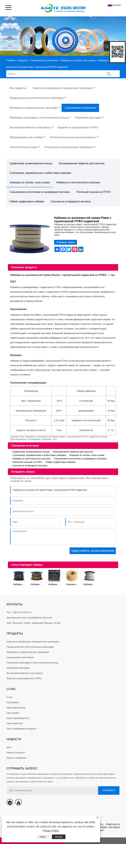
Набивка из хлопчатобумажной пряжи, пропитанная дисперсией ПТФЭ (89, 584)
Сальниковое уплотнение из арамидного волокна (40, 192)
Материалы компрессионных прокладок (28, 652)
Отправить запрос (65, 242)
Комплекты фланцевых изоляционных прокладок (33, 641)
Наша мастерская (16, 707)
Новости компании (16, 758)
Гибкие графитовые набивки (27, 201)
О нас (10, 697)
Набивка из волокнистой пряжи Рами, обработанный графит (19, 584)
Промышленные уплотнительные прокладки (30, 647)
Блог (9, 747)
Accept (58, 836)
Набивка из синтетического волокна (78, 182)
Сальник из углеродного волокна (71, 201)
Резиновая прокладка (18, 668)
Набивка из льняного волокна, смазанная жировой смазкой (37, 584)
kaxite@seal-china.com (40, 617)
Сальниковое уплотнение (44, 60)
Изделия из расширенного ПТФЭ (24, 678)
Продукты (23, 60)
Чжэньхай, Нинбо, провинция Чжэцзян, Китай (36, 623)
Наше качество (15, 723)
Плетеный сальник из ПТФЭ (93, 192)
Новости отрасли (16, 752)
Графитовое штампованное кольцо (31, 163)
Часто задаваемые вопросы (21, 728)
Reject (43, 836)
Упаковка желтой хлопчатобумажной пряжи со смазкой (72, 584)
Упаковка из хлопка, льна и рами (77, 60)
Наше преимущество (18, 718)
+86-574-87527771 (22, 612)
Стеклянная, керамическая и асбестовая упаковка (40, 173)
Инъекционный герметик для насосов (82, 163)
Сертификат (13, 702)
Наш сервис (13, 713)
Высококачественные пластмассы (25, 673)
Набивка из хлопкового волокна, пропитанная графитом (54, 584)
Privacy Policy (51, 830)
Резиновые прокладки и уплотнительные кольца (32, 662)
